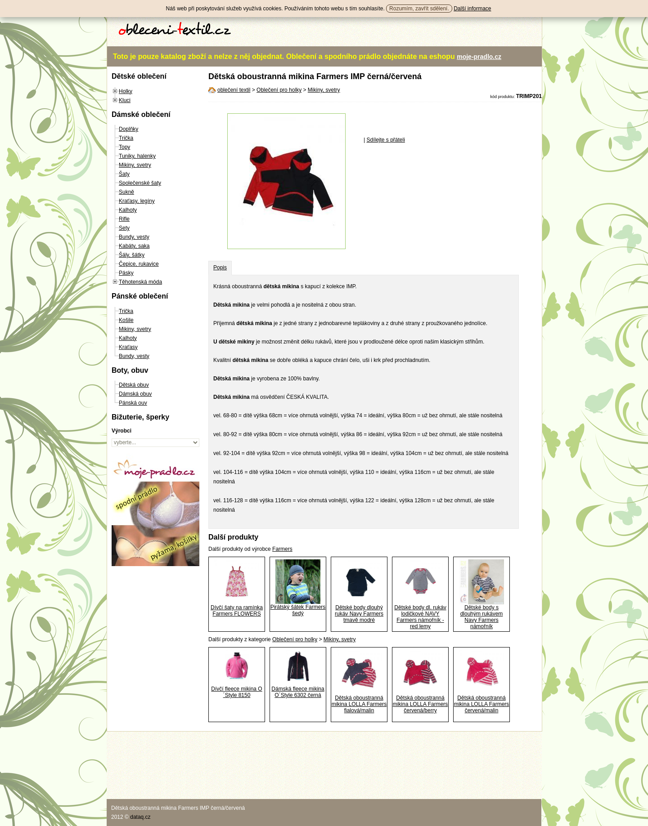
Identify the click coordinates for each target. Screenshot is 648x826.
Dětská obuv (134, 385)
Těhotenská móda (140, 282)
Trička (126, 138)
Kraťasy (128, 347)
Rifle (124, 219)
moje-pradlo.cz (479, 56)
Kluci (124, 100)
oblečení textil (233, 90)
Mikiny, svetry (135, 165)
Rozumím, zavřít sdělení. (419, 8)
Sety (124, 228)
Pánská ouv (133, 403)
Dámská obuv (135, 394)
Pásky (126, 273)
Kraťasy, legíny (137, 201)
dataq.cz (140, 817)
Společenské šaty (140, 183)
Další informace (472, 8)
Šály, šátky (131, 255)
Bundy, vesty (134, 237)
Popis (220, 267)
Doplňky (128, 129)
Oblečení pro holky (279, 90)
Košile (126, 320)
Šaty (124, 174)
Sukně (126, 192)
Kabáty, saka (134, 246)
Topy (124, 147)
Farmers (282, 549)
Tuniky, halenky (137, 156)
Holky (125, 91)
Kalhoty (128, 210)
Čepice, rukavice (139, 264)
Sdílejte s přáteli (385, 140)
